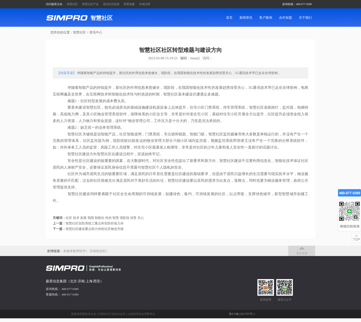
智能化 (99, 218)
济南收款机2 (98, 251)
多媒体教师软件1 (75, 251)
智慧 (115, 218)
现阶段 (124, 218)
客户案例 (265, 17)
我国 (90, 218)
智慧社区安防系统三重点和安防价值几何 (95, 223)
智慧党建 (129, 4)
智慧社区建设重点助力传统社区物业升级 (95, 229)
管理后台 (261, 314)
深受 (133, 218)
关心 (140, 218)
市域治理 (144, 4)
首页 (229, 17)
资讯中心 (95, 32)
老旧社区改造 (111, 4)
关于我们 (305, 17)
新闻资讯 (245, 17)
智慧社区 (72, 4)
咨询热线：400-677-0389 (297, 4)
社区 (69, 218)
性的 (108, 218)
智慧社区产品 (90, 4)
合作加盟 (285, 17)
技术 (76, 218)
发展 (83, 218)
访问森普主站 (54, 4)
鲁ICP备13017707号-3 (242, 314)
